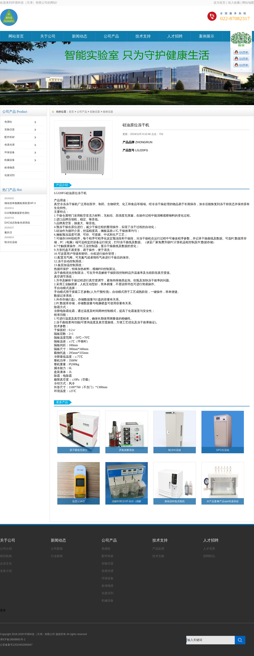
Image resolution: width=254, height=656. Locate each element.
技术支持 (143, 36)
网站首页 (16, 36)
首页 (71, 111)
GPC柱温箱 (222, 450)
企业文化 (6, 563)
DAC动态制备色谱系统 (17, 222)
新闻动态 (79, 36)
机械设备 (9, 159)
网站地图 (248, 2)
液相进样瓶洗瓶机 (174, 501)
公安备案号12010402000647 (16, 644)
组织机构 (6, 556)
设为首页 (219, 2)
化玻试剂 (9, 175)
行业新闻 (57, 556)
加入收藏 (234, 2)
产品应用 (158, 548)
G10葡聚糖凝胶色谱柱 (17, 212)
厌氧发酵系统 (126, 450)
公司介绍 (6, 548)
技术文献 (158, 556)
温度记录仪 (78, 501)
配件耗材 (9, 137)
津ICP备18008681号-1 (12, 639)
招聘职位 (209, 556)
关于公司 (47, 36)
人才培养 (209, 548)
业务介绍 (6, 571)
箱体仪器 (108, 111)
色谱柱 (8, 121)
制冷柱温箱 (10, 242)
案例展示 (206, 36)
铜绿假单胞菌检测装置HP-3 (20, 203)
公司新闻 (57, 548)
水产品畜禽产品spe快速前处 (223, 501)
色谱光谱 (9, 144)
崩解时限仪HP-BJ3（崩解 (126, 501)
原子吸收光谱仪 (78, 450)
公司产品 (111, 36)
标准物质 (9, 167)
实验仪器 (9, 129)
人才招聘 (174, 36)
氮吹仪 (8, 232)
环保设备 (9, 152)
